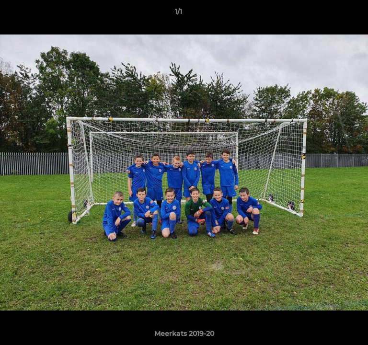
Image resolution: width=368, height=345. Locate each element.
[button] (333, 14)
